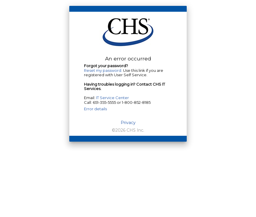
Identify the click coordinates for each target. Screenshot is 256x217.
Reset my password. (103, 70)
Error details (95, 108)
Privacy (128, 122)
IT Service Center (112, 97)
